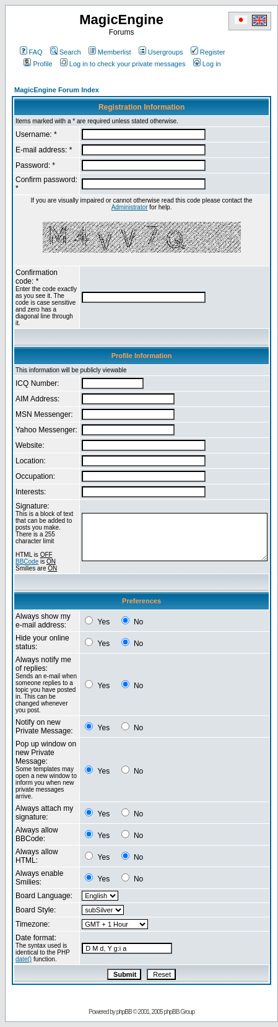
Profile (38, 64)
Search (65, 52)
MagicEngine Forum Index (56, 90)
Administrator (129, 207)
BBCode (26, 561)
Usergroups (161, 52)
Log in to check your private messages (123, 64)
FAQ (31, 52)
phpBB (124, 1011)
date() (23, 959)
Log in (207, 64)
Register (208, 52)
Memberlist (110, 52)
